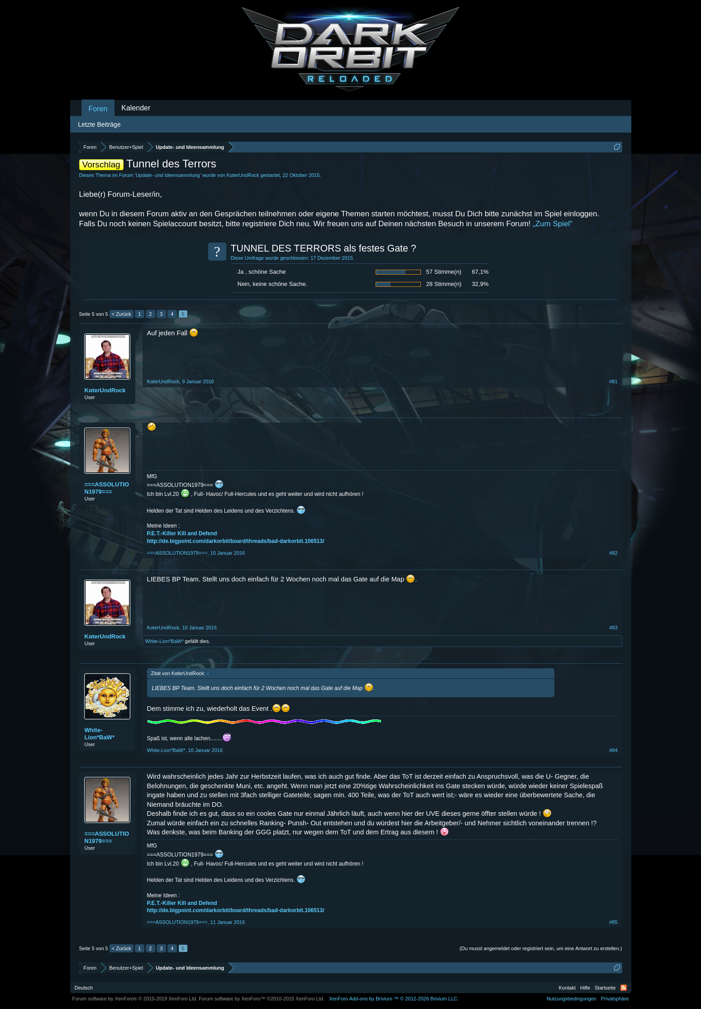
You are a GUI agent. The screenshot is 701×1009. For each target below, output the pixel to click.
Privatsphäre (615, 998)
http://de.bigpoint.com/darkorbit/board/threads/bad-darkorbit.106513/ (235, 541)
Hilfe (585, 987)
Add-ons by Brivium (394, 998)
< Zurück (121, 314)
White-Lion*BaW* (164, 641)
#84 (613, 750)
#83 (613, 627)
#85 (613, 922)
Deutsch (84, 987)
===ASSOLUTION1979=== (107, 488)
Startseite (605, 987)
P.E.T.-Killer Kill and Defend (182, 533)
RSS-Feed (623, 988)
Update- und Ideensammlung (168, 175)
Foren (98, 109)
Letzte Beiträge (99, 124)
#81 (613, 381)
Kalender (135, 108)
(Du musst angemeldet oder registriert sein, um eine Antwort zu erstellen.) (541, 948)
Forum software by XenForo (135, 998)
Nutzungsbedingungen (571, 998)
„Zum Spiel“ (552, 223)
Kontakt (567, 987)
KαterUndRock (243, 175)
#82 (613, 553)
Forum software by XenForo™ (261, 998)
